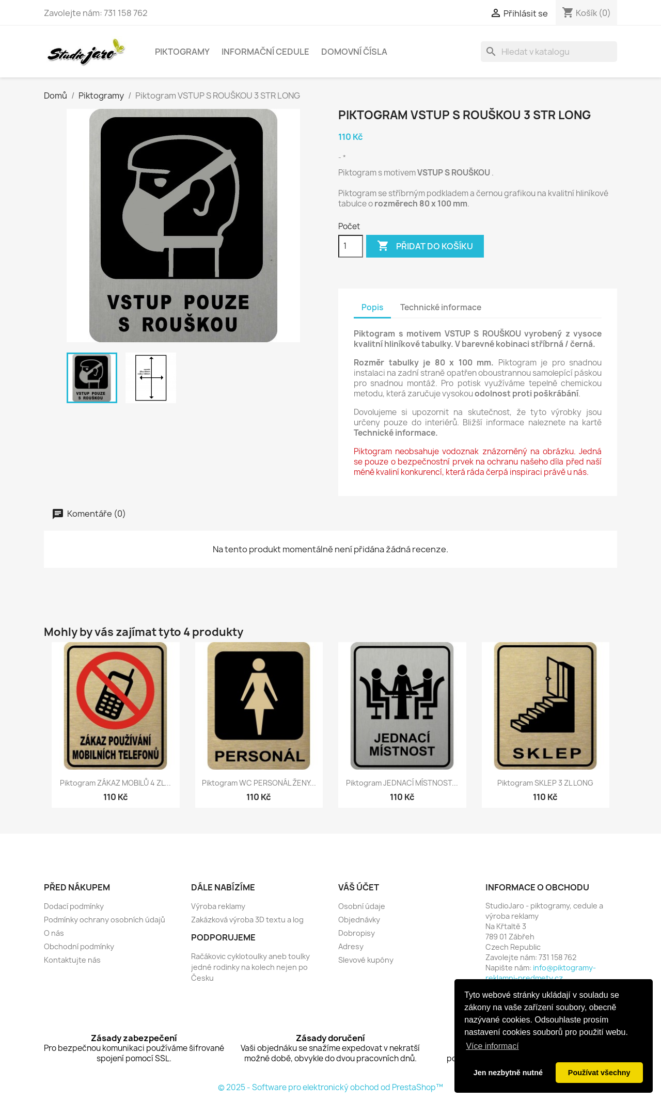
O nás (54, 933)
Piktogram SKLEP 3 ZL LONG (545, 783)
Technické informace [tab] (440, 307)
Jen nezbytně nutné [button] (508, 1072)
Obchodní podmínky (79, 946)
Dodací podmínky (74, 906)
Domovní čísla (354, 51)
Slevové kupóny (366, 960)
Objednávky (359, 919)
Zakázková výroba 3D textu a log (247, 919)
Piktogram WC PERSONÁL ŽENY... (259, 783)
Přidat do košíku (425, 246)
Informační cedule (265, 51)
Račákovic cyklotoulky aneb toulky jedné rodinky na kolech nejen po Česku (250, 967)
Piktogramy (182, 51)
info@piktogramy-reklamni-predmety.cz (540, 973)
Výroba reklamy (218, 906)
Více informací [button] (492, 1046)
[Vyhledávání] (549, 51)
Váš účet (358, 887)
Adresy (351, 946)
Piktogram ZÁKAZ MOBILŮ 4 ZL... (115, 783)
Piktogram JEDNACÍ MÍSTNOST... (402, 783)
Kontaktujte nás (72, 960)
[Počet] (350, 246)
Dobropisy (356, 933)
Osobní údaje (361, 906)
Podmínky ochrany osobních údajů (104, 919)
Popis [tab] (372, 307)
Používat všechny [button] (599, 1072)
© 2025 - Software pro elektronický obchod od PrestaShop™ (330, 1087)
